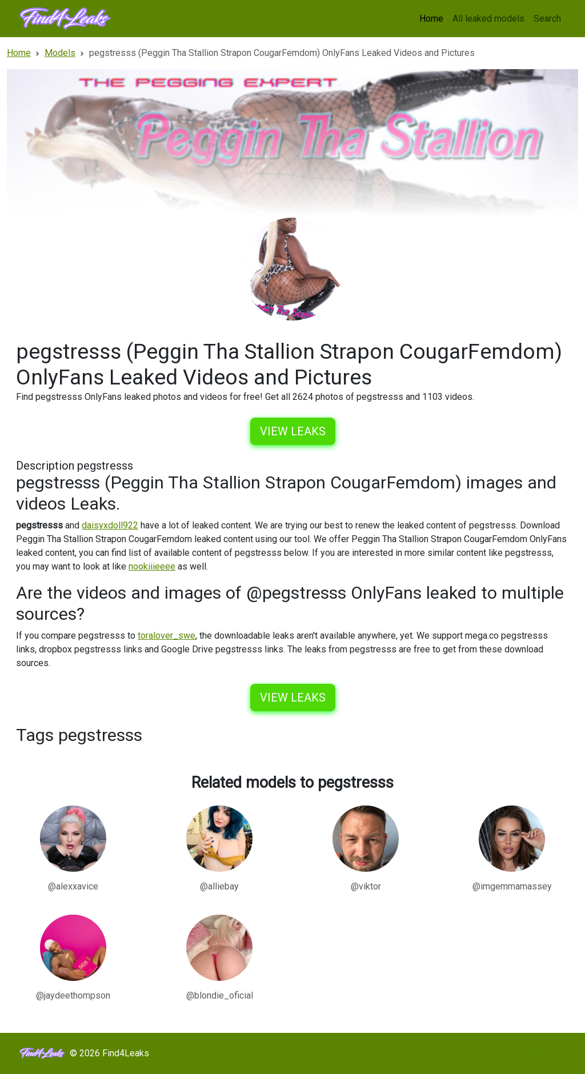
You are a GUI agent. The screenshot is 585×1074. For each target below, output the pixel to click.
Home (431, 18)
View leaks (293, 431)
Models (503, 1053)
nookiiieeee (152, 566)
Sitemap (544, 1053)
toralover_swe (166, 635)
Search (547, 18)
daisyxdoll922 (110, 525)
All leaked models (488, 18)
